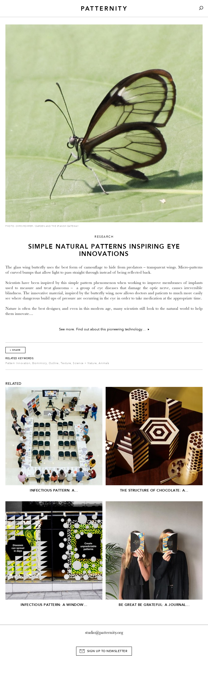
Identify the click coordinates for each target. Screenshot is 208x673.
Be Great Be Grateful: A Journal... (154, 604)
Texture (66, 363)
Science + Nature (85, 363)
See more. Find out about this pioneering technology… (104, 329)
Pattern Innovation (17, 363)
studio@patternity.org (104, 632)
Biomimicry (39, 363)
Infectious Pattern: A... (54, 490)
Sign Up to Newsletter (107, 651)
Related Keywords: (19, 358)
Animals (104, 363)
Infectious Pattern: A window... (54, 604)
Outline (54, 363)
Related (13, 383)
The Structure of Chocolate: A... (154, 490)
